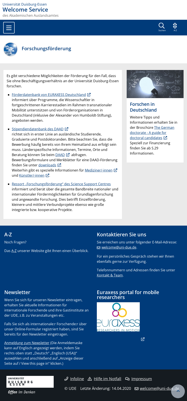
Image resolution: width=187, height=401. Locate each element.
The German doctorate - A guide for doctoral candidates (152, 132)
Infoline (74, 378)
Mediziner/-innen (99, 170)
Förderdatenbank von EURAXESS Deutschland (49, 94)
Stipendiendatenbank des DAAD (38, 129)
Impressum (138, 378)
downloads (47, 165)
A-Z (14, 250)
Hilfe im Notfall (104, 378)
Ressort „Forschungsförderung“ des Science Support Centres (61, 184)
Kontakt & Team (110, 275)
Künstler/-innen (31, 175)
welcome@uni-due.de (119, 247)
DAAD (60, 154)
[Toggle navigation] (9, 27)
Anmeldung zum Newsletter (26, 342)
